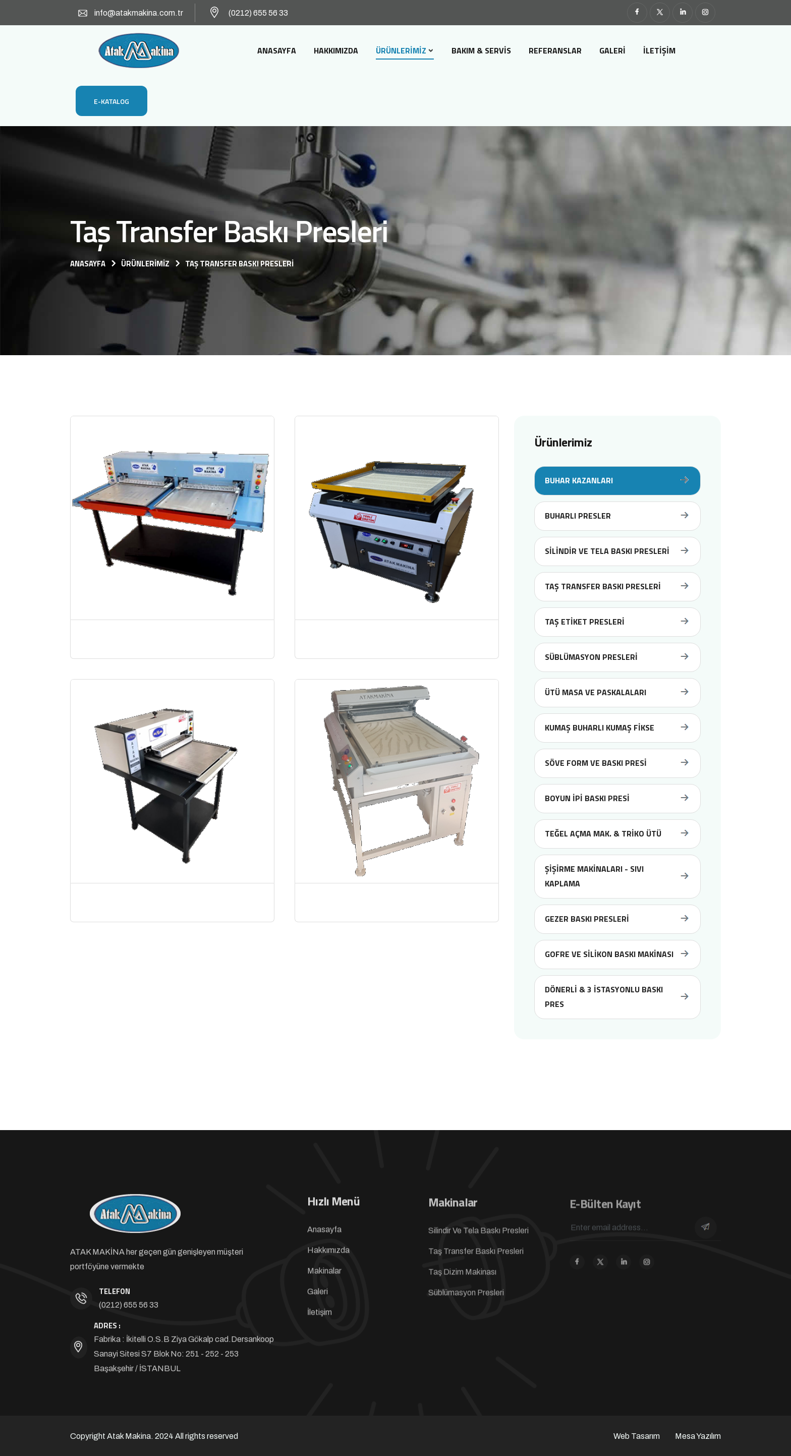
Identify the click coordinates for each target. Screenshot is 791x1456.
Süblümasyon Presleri (617, 657)
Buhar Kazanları (617, 480)
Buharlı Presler (617, 516)
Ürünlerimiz (401, 50)
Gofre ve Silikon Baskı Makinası (617, 954)
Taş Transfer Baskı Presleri (617, 586)
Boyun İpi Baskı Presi (617, 798)
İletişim (659, 50)
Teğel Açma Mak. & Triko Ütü (617, 833)
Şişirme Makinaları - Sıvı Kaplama (617, 876)
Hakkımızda (336, 50)
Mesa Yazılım (698, 1436)
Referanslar (555, 50)
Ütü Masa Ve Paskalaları (617, 692)
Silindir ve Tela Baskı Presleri (617, 551)
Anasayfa (276, 50)
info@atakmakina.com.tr (138, 13)
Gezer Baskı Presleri (617, 919)
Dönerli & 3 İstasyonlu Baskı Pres (617, 996)
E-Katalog (111, 101)
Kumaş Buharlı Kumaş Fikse (617, 727)
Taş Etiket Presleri (617, 621)
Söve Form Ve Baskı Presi (617, 763)
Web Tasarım (636, 1436)
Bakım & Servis (481, 50)
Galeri (612, 50)
